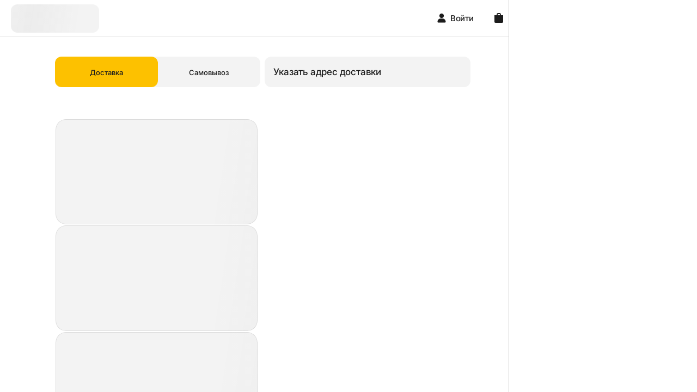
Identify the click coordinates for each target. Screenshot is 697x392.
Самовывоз (291, 72)
